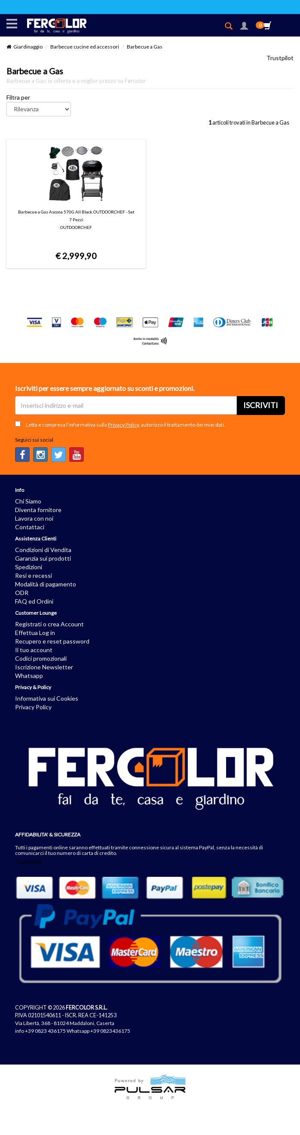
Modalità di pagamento (45, 584)
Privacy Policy (123, 424)
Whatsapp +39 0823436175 (98, 1031)
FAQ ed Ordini (34, 601)
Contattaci (29, 527)
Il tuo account (33, 649)
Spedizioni (28, 567)
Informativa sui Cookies (46, 698)
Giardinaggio (28, 46)
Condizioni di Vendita (43, 549)
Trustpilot (280, 57)
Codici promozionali (41, 658)
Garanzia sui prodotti (43, 558)
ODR (21, 592)
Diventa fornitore (38, 509)
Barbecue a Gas (144, 46)
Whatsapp (29, 675)
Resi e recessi (33, 575)
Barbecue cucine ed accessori (84, 46)
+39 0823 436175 (45, 1031)
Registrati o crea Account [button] (49, 624)
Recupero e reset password (52, 641)
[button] (244, 27)
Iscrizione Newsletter (44, 667)
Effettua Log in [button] (35, 632)
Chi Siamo (28, 501)
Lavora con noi (34, 518)
